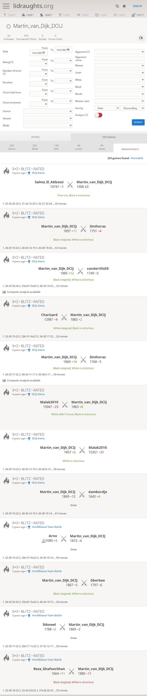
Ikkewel (49, 625)
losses (78, 148)
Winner (79, 65)
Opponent (82, 51)
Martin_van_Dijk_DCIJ (94, 183)
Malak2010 (49, 403)
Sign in (137, 6)
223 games (109, 137)
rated (34, 148)
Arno (53, 537)
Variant (7, 118)
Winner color (82, 101)
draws (101, 148)
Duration (8, 82)
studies (43, 38)
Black (78, 86)
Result (78, 94)
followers (9, 38)
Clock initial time (12, 92)
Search (137, 122)
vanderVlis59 (98, 269)
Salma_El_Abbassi (49, 183)
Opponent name (80, 59)
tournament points (26, 38)
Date (5, 51)
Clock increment (12, 102)
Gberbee (97, 581)
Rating (8, 62)
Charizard (49, 315)
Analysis (81, 115)
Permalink (137, 159)
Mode (6, 125)
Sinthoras (98, 227)
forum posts (55, 38)
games (11, 148)
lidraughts (33, 6)
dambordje (97, 492)
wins (56, 148)
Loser (78, 72)
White (78, 79)
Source (7, 111)
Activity (35, 137)
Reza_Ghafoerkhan (49, 669)
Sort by (79, 108)
